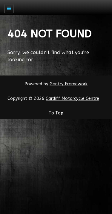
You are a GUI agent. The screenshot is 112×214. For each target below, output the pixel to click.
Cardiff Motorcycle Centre (72, 98)
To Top (56, 113)
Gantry (69, 83)
